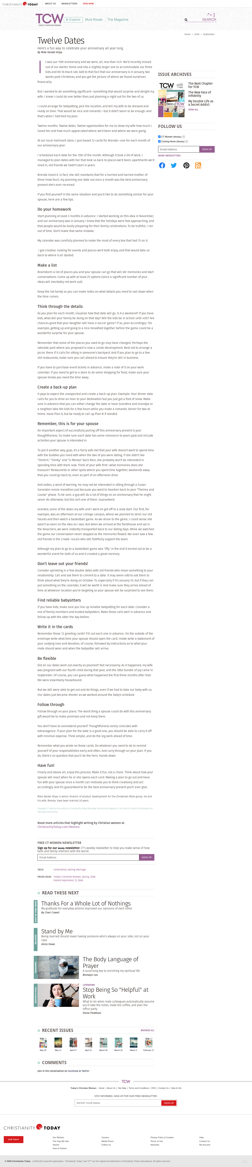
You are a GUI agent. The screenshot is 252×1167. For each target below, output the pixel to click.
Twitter (85, 1071)
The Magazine (118, 19)
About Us (50, 3)
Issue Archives (174, 74)
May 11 (58, 1050)
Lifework (89, 984)
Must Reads (94, 19)
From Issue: (45, 877)
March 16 (118, 1050)
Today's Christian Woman (83, 1088)
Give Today (13, 1139)
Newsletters (69, 3)
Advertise (154, 1145)
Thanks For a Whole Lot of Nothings (86, 903)
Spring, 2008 (88, 877)
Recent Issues (57, 1030)
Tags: (41, 869)
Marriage (81, 869)
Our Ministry (58, 1137)
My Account (204, 1145)
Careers (105, 1137)
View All (193, 109)
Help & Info (176, 1088)
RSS (153, 1088)
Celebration (60, 869)
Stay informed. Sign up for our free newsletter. (126, 1096)
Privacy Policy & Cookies (162, 1137)
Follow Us (106, 1145)
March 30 (103, 1050)
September (209, 34)
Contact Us (163, 1088)
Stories (56, 1145)
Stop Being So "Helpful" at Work (115, 992)
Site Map (122, 1088)
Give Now (88, 3)
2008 (196, 34)
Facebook (73, 1071)
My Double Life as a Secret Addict (200, 103)
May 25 (43, 1050)
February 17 (148, 1050)
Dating (71, 869)
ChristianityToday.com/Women (59, 827)
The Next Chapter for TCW (200, 85)
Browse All (147, 1030)
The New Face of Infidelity (199, 94)
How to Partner (60, 1148)
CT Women (171, 137)
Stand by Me (57, 931)
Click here (123, 808)
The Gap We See (61, 1141)
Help (201, 1137)
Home (188, 34)
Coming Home (173, 141)
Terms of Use (156, 1141)
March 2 (133, 1050)
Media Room (107, 1141)
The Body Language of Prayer (110, 962)
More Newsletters (169, 155)
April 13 (88, 1050)
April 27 (73, 1050)
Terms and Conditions (139, 1088)
